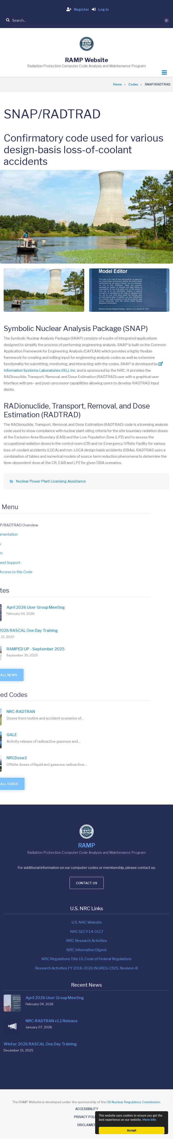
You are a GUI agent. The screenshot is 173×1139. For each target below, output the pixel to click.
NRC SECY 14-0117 (86, 867)
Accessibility (86, 1109)
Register (76, 9)
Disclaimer (86, 1125)
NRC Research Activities (86, 876)
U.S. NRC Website (87, 858)
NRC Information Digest (86, 885)
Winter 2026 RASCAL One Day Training (40, 976)
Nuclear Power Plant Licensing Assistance (51, 481)
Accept (131, 1130)
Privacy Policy (87, 1117)
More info (149, 1120)
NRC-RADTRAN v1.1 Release (52, 953)
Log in (99, 9)
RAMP (86, 776)
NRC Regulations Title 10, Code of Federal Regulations (86, 894)
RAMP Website (86, 60)
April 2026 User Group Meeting (55, 930)
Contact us (86, 814)
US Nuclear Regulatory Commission (133, 1102)
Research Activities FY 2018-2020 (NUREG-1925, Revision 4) (86, 904)
